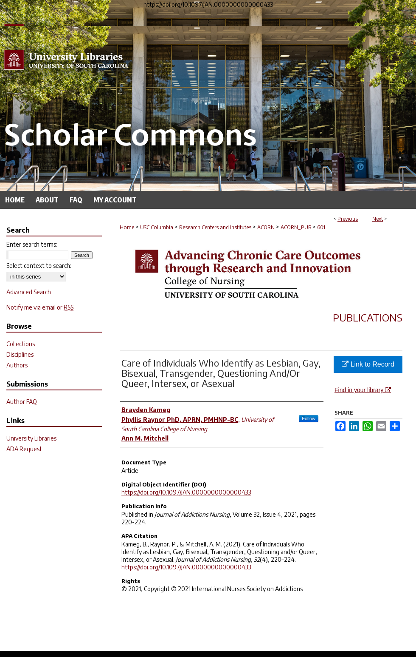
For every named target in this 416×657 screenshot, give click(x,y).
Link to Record (368, 364)
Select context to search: (38, 265)
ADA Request (24, 448)
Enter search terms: (31, 244)
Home (127, 227)
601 (321, 227)
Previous (347, 219)
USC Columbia (156, 227)
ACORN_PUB (296, 227)
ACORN (266, 227)
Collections (20, 343)
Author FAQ (21, 401)
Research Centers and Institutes (215, 227)
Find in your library (362, 390)
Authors (17, 365)
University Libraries (31, 438)
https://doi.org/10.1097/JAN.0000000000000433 (186, 492)
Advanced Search (28, 292)
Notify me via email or (39, 307)
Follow (308, 418)
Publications (367, 317)
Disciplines (20, 354)
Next (377, 219)
